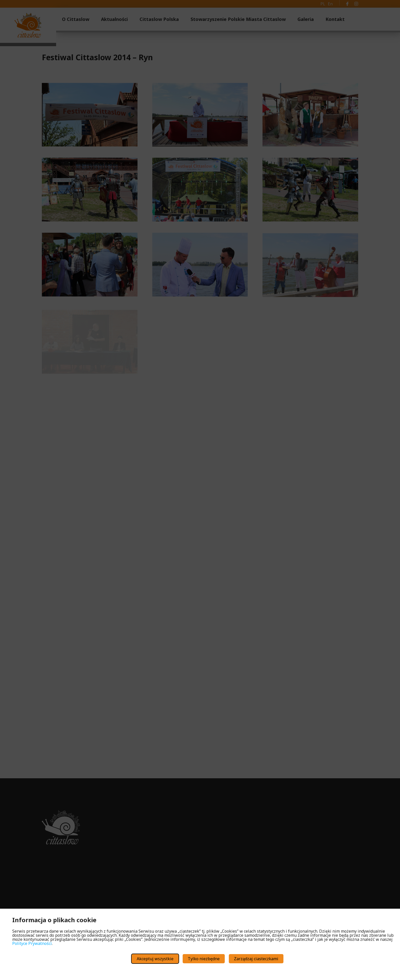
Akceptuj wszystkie (155, 958)
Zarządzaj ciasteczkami (256, 958)
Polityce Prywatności (32, 943)
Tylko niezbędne (204, 958)
